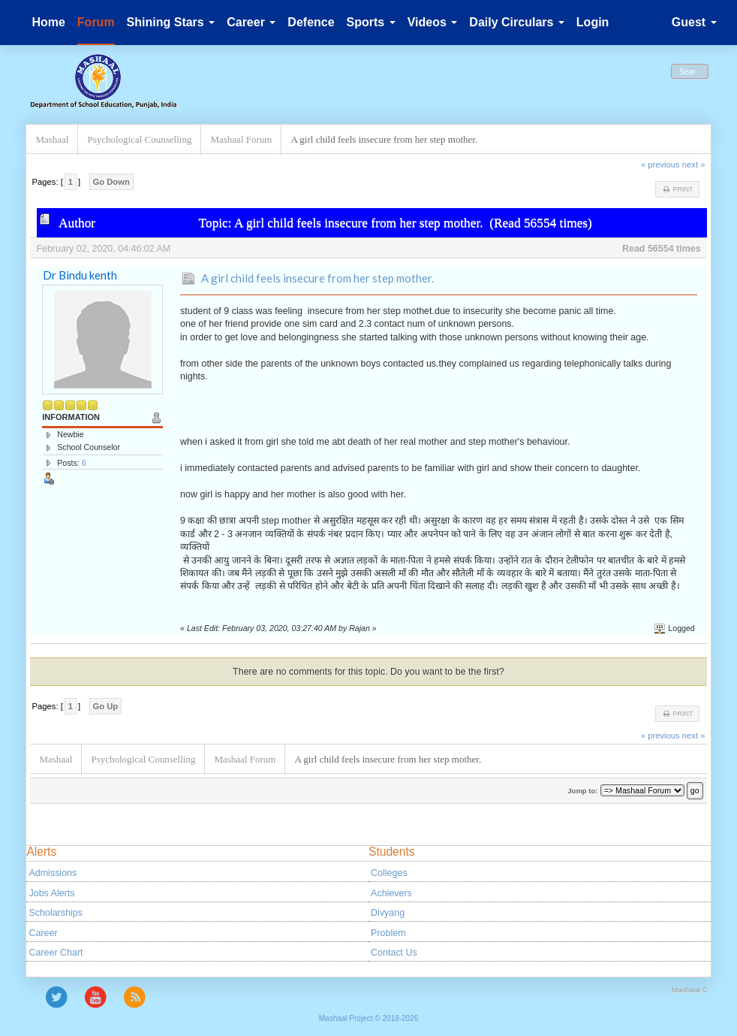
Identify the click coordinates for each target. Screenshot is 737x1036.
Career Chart (56, 952)
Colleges (389, 873)
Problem (388, 933)
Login (592, 22)
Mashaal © (690, 990)
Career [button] (251, 22)
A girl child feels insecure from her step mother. (317, 278)
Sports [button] (371, 22)
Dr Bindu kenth (80, 275)
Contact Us (394, 952)
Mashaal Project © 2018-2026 (368, 1018)
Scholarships (55, 913)
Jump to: (582, 791)
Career (43, 933)
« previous (660, 164)
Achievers (391, 893)
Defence (310, 22)
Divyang (388, 913)
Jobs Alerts (51, 893)
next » (693, 164)
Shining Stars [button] (171, 22)
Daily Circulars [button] (516, 22)
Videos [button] (433, 22)
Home (48, 22)
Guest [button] (694, 22)
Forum (96, 22)
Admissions (53, 873)
